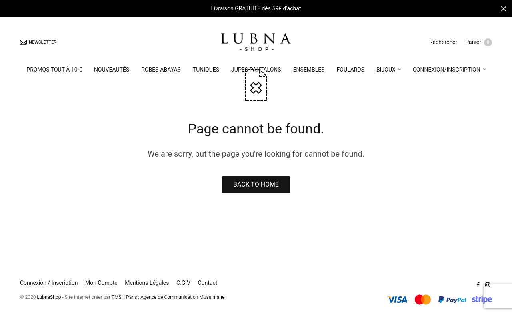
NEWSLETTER (38, 42)
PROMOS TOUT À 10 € (54, 69)
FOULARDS (350, 69)
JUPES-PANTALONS (256, 69)
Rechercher (443, 42)
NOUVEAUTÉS (111, 69)
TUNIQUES (206, 69)
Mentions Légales (147, 283)
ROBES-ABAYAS (161, 69)
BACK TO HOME (256, 184)
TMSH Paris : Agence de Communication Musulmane (168, 297)
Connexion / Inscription (49, 283)
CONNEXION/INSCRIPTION (446, 69)
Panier (478, 42)
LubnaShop (49, 297)
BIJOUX (386, 69)
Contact (207, 283)
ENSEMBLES (309, 69)
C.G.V (183, 283)
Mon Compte (101, 283)
